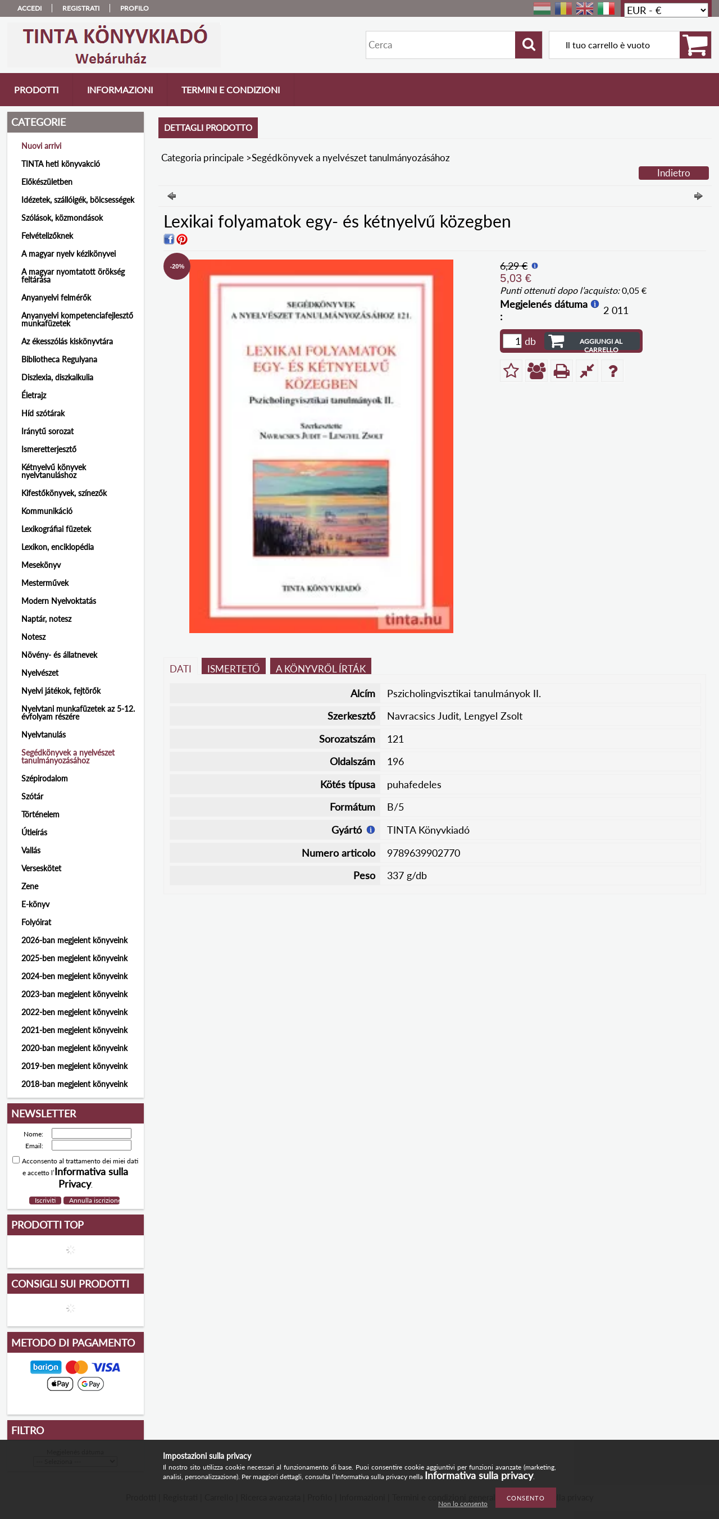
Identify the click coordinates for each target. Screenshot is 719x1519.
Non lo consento (463, 1503)
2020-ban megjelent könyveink (74, 1048)
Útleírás (34, 832)
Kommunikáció (46, 511)
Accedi (29, 8)
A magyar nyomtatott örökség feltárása (73, 275)
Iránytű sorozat (47, 431)
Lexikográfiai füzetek (56, 529)
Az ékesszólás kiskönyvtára (67, 341)
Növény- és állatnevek (59, 655)
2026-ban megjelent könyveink (74, 940)
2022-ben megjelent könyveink (74, 1012)
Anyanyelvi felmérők (56, 297)
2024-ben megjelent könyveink (74, 976)
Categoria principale (202, 157)
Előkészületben (46, 182)
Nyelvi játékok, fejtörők (61, 690)
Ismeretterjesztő (48, 449)
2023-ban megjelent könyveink (74, 994)
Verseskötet (41, 868)
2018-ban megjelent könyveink (74, 1084)
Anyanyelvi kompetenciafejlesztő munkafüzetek (77, 319)
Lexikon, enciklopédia (57, 547)
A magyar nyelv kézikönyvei (68, 253)
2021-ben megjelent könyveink (74, 1030)
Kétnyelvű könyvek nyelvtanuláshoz (53, 471)
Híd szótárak (43, 413)
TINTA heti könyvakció (60, 164)
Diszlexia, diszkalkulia (57, 377)
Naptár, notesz (46, 619)
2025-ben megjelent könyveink (74, 958)
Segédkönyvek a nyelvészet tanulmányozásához (68, 756)
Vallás (30, 850)
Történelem (40, 814)
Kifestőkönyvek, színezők (64, 493)
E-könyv (35, 904)
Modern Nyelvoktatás (58, 601)
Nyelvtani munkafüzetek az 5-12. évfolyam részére (78, 712)
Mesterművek (45, 583)
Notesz (33, 637)
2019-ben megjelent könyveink (74, 1066)
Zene (29, 886)
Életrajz (33, 395)
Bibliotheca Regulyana (59, 359)
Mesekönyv (41, 565)
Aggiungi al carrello (601, 343)
